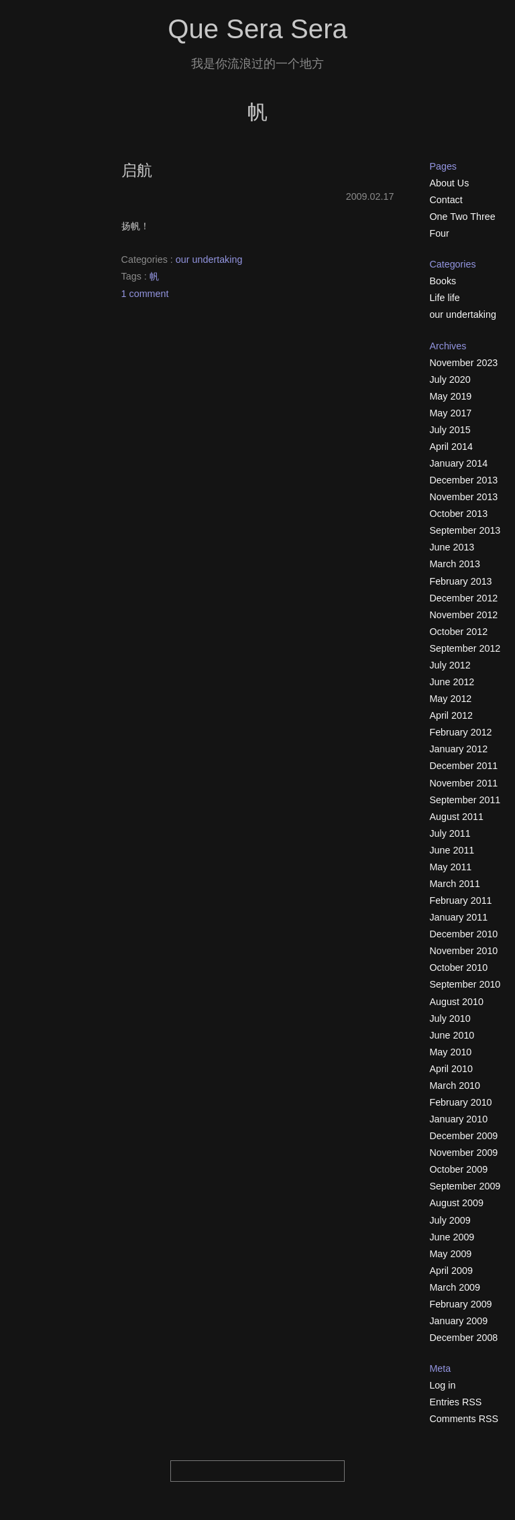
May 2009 (450, 1253)
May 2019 (450, 396)
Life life (444, 297)
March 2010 (454, 1085)
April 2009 (451, 1270)
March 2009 (454, 1287)
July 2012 (449, 665)
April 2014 (451, 446)
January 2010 (458, 1119)
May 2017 (450, 413)
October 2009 (458, 1169)
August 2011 (456, 816)
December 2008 (463, 1337)
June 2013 (451, 547)
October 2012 (458, 631)
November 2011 (463, 783)
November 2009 (463, 1152)
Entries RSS (455, 1402)
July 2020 (449, 379)
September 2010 (464, 984)
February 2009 (460, 1304)
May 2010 (450, 1052)
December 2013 (463, 480)
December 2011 (463, 765)
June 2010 (451, 1035)
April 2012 (451, 715)
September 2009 (464, 1186)
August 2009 (456, 1202)
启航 (136, 170)
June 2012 (451, 682)
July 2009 (449, 1220)
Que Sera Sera (257, 29)
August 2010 (456, 1001)
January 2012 (458, 749)
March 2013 (454, 564)
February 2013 (460, 581)
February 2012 (460, 732)
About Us (449, 183)
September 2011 (464, 800)
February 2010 (460, 1102)
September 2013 (464, 530)
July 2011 (449, 833)
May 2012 (450, 698)
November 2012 (463, 614)
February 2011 (460, 900)
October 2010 (458, 967)
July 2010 (449, 1018)
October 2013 (458, 513)
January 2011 (458, 917)
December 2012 (463, 598)
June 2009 (451, 1237)
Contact (445, 199)
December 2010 (463, 934)
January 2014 (458, 463)
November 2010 (463, 950)
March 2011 (454, 883)
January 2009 (458, 1321)
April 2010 (451, 1068)
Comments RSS (463, 1418)
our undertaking (209, 259)
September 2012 (464, 648)
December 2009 (463, 1135)
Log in (442, 1385)
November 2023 (463, 362)
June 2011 (451, 850)
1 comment (145, 293)
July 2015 (449, 429)
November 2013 (463, 496)
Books (442, 281)
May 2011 (450, 867)
